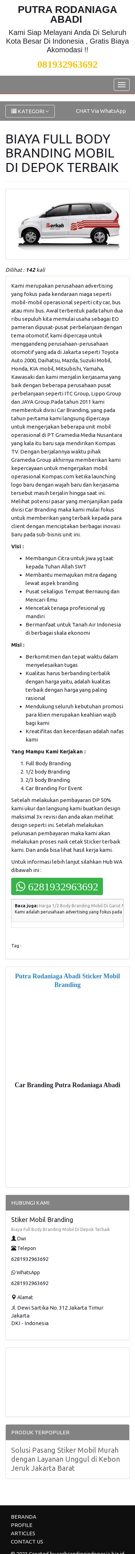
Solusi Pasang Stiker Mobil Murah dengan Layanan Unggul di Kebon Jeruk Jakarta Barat (65, 1459)
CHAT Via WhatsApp (101, 111)
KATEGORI (30, 111)
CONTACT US (27, 1541)
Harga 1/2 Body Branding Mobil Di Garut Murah (87, 905)
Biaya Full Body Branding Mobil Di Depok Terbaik (60, 1229)
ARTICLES (23, 1533)
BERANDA (23, 1517)
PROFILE (21, 1525)
